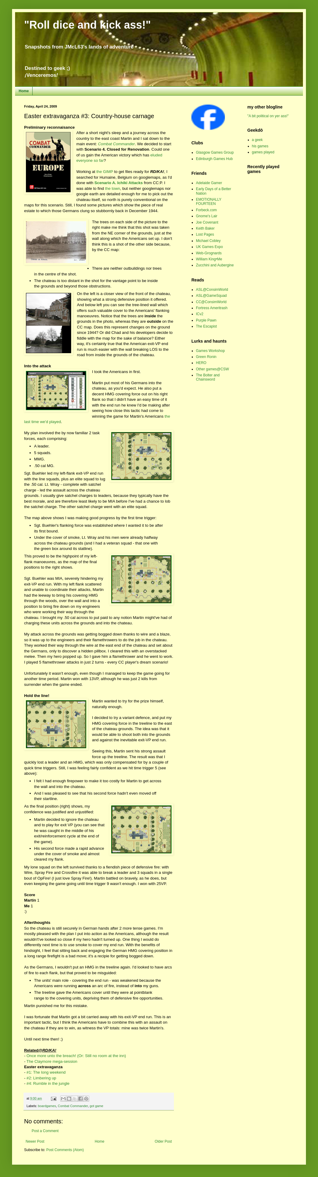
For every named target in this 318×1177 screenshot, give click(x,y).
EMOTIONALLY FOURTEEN (208, 201)
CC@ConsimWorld (211, 302)
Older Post (163, 1141)
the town (112, 188)
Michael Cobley (208, 241)
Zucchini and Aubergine (215, 265)
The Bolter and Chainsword (208, 377)
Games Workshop (210, 351)
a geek (257, 140)
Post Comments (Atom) (65, 1150)
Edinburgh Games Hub (214, 159)
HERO (201, 363)
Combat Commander (73, 1106)
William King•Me (209, 259)
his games (260, 146)
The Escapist (206, 326)
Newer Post (35, 1141)
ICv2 (199, 314)
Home (24, 91)
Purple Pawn (206, 320)
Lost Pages (205, 234)
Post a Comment (45, 1131)
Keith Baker (205, 228)
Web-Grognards (209, 253)
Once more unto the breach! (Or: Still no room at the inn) (76, 1055)
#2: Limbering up (41, 1078)
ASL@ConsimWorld (212, 289)
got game (96, 1106)
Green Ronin (206, 357)
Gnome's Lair (206, 216)
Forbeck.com (206, 210)
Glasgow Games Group (215, 152)
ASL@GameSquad (211, 295)
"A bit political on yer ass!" (268, 116)
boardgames (47, 1106)
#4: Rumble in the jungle (48, 1083)
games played (263, 152)
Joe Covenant (207, 222)
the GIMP (104, 171)
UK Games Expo (209, 247)
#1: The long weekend (46, 1072)
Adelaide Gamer (209, 183)
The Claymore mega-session (52, 1061)
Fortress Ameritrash (212, 308)
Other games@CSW (212, 369)
